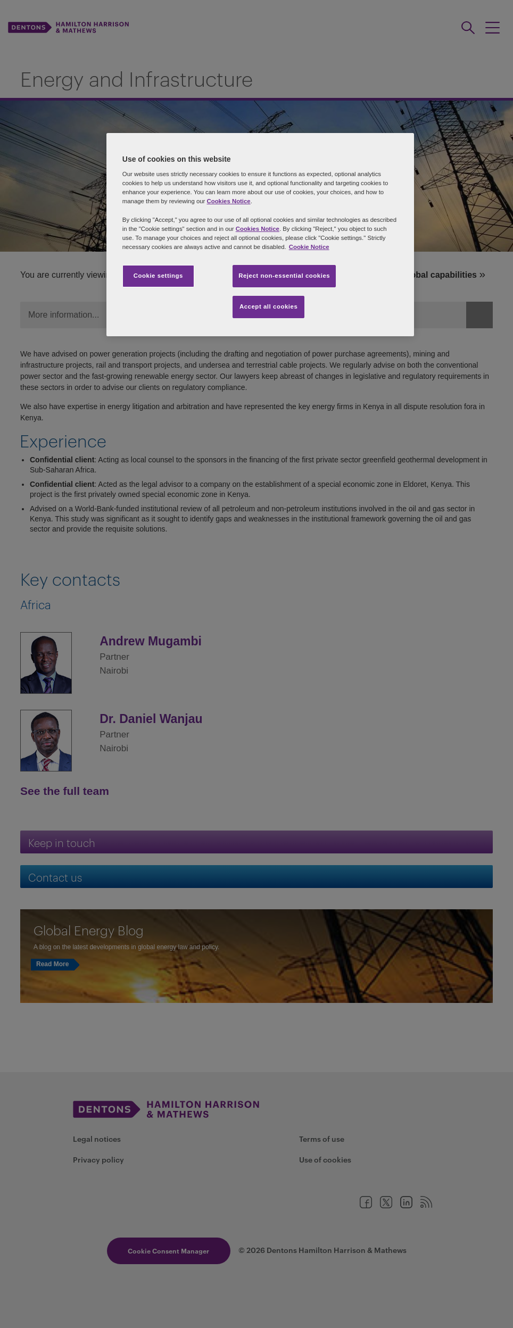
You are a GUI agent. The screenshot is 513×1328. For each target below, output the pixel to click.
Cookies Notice (229, 201)
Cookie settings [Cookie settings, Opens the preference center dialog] (158, 275)
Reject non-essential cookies (284, 275)
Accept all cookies (268, 306)
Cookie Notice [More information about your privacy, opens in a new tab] (309, 247)
